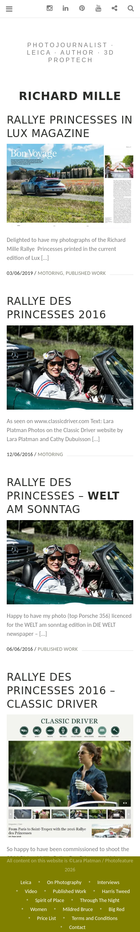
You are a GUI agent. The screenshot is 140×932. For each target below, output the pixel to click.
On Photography (64, 880)
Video (31, 890)
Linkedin (63, 8)
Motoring (50, 273)
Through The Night (99, 899)
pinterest (79, 8)
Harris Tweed (116, 890)
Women (38, 908)
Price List (46, 918)
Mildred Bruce (78, 908)
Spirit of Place (49, 899)
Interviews (108, 880)
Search (128, 8)
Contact (77, 927)
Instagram (46, 8)
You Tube (95, 8)
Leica (26, 880)
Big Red (116, 908)
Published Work (86, 273)
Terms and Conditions (95, 918)
